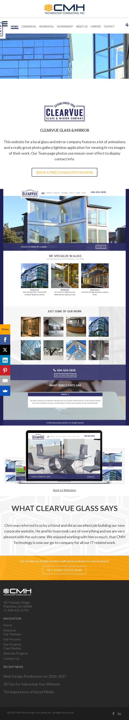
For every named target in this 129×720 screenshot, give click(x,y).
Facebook (113, 713)
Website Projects (15, 653)
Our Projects (12, 644)
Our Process (12, 639)
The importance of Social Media (28, 692)
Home (7, 625)
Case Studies (12, 648)
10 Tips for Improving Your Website (31, 684)
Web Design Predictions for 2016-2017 (34, 676)
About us (9, 630)
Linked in (119, 713)
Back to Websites (64, 490)
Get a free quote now (64, 570)
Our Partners (12, 634)
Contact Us (11, 658)
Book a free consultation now (64, 172)
